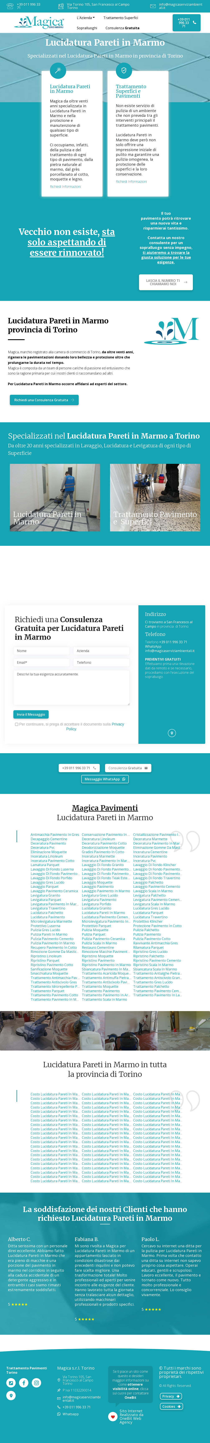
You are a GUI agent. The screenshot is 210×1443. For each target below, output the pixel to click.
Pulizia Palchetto (146, 930)
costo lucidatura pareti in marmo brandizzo (168, 1129)
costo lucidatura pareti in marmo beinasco (167, 1137)
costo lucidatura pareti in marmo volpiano (116, 1111)
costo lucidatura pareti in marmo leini (164, 1103)
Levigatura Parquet (46, 899)
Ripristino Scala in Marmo (153, 964)
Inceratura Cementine (150, 852)
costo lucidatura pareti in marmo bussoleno (168, 1168)
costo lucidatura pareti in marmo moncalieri (66, 1150)
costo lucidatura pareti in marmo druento (167, 1098)
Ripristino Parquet (45, 960)
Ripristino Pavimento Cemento (157, 960)
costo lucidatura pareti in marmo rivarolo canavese (72, 1116)
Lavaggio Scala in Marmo (153, 891)
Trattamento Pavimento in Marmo (58, 999)
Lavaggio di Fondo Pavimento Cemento (113, 869)
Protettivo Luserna (45, 925)
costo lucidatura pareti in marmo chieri (62, 1159)
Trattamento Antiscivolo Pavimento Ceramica (117, 982)
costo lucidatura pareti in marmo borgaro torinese (72, 1103)
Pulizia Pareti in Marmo (49, 934)
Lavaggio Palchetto (148, 882)
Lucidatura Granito (96, 908)
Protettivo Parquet (96, 925)
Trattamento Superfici (120, 17)
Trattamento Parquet (47, 991)
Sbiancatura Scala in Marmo (155, 969)
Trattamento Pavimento (101, 991)
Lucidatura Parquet (148, 912)
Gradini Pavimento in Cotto (103, 852)
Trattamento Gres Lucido (153, 982)
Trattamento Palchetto (151, 986)
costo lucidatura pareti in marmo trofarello (117, 1155)
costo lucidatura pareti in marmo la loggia (168, 1159)
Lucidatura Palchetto (47, 912)
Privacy (171, 1396)
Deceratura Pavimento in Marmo (159, 843)
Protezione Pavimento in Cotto (157, 925)
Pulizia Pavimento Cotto (152, 938)
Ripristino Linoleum (46, 956)
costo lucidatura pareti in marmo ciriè (112, 1094)
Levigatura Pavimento (99, 899)
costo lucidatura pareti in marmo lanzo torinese (121, 1098)
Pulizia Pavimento (147, 934)
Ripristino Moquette (97, 956)
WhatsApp (153, 646)
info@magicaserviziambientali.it (180, 6)
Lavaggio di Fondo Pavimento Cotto (59, 873)
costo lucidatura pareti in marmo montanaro (67, 1133)
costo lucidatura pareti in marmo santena (115, 1168)
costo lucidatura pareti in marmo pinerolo (64, 1176)
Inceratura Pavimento (150, 856)
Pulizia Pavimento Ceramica (103, 938)
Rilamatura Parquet (148, 947)
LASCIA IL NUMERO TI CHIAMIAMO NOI (166, 282)
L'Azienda (84, 17)
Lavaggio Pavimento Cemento (156, 886)
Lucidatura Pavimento (48, 917)
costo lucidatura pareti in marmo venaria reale (119, 1103)
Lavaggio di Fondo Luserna (52, 869)
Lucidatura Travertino (150, 917)
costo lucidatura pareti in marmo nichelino (167, 1146)
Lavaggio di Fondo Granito (103, 865)
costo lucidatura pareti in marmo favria (113, 1107)
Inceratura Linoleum (47, 856)
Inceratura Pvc (144, 860)
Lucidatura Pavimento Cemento (106, 917)
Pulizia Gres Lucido (45, 930)
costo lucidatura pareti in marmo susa (112, 1176)
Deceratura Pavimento (48, 843)
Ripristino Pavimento (98, 960)
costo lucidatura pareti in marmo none (62, 1168)
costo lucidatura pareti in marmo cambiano (168, 1163)
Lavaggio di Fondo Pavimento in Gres (111, 873)
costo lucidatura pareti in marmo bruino (114, 1142)
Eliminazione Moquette (49, 852)
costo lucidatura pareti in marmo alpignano (66, 1111)
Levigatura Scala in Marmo (154, 904)
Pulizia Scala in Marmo (99, 943)
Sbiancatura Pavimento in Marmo (108, 969)
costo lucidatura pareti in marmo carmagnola (67, 1181)
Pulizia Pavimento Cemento (52, 938)
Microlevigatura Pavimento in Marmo (111, 921)
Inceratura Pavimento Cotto (52, 860)
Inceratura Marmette (98, 856)
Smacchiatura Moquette (49, 973)
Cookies (171, 1406)
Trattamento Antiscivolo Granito (158, 977)
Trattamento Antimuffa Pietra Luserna (112, 977)
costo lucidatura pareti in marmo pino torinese (69, 1146)
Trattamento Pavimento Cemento (159, 991)
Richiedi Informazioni (65, 186)
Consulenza (122, 28)
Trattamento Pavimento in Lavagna (161, 995)
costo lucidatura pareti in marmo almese (63, 1124)
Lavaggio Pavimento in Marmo (106, 891)
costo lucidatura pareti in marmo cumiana (116, 1163)
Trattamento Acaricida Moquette (107, 973)
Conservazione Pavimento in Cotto (109, 834)
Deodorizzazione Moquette (103, 847)
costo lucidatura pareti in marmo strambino (66, 1155)
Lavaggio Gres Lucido (47, 882)
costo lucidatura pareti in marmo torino (114, 1124)
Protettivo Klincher (148, 921)
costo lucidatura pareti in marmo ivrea (62, 1172)
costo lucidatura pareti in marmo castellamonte (171, 1124)
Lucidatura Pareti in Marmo (103, 912)
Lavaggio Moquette (97, 882)
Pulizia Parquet (93, 934)
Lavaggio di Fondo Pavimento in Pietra (163, 873)
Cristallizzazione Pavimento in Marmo (162, 834)
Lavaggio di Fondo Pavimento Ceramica (164, 869)
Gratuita (128, 768)
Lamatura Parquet (45, 865)
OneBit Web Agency (130, 1420)
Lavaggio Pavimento (98, 886)
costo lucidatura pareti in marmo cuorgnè (167, 1120)
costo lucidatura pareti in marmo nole (61, 1094)
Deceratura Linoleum (98, 839)
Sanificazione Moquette (49, 969)
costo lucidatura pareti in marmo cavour (114, 1181)
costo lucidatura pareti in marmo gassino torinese (122, 1137)
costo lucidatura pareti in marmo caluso (114, 1146)
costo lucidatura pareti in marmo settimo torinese (71, 1120)
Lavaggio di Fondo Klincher (154, 865)
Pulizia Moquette (95, 930)
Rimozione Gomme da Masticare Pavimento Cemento (72, 951)
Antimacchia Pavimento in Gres (55, 834)
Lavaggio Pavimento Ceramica (54, 891)
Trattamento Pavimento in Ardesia (109, 995)
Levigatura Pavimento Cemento (158, 899)
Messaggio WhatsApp (105, 779)
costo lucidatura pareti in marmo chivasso (65, 1142)
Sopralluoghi (87, 28)
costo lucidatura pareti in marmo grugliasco (117, 1120)
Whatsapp (71, 1414)
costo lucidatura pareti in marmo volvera (115, 1159)
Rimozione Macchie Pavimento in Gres (112, 951)
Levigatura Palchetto (149, 895)
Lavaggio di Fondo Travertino (156, 878)
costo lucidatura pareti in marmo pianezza (167, 1107)
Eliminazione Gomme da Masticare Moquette (168, 847)
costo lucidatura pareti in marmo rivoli (164, 1116)
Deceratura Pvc (42, 847)
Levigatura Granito (45, 895)
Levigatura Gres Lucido (100, 895)
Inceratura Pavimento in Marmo (107, 860)
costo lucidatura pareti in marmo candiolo (167, 1155)
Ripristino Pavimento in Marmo (106, 964)
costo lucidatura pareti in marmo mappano (65, 1107)
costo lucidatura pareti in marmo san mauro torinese (74, 1129)
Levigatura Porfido (96, 904)
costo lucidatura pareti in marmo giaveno (115, 1150)
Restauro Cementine (98, 947)
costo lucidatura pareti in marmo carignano (117, 1172)
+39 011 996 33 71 (28, 6)
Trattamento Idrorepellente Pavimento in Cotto (68, 986)
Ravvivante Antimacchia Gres (155, 943)
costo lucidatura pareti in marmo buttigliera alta (120, 1129)
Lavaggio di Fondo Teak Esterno (107, 878)
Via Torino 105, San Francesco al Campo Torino (98, 6)
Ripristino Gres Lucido (150, 951)
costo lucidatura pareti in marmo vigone (165, 1176)
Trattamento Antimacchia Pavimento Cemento (67, 977)
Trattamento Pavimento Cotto (54, 995)
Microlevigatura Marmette (51, 921)
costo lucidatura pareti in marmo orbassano (169, 1142)
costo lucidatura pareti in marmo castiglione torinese (74, 1137)
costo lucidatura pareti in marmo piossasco (168, 1150)
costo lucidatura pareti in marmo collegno (116, 1116)
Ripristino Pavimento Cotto (52, 964)
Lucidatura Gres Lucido (151, 908)
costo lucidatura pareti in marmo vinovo (63, 1163)
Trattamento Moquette (100, 986)
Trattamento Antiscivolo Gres (54, 982)
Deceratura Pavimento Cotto (104, 843)
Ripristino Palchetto (148, 956)
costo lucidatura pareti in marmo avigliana (116, 1133)
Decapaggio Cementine (49, 839)
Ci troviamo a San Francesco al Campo (168, 624)
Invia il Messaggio (31, 714)
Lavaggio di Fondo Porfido (51, 878)
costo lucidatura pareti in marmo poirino (166, 1172)
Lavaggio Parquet (44, 886)
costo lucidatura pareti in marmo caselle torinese (71, 1098)
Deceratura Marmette (150, 839)
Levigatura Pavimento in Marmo (56, 904)
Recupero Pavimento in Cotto (54, 947)
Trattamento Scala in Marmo (104, 999)
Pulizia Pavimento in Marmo (53, 943)
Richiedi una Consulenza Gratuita (44, 400)
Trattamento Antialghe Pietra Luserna (163, 973)
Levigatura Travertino (48, 908)
